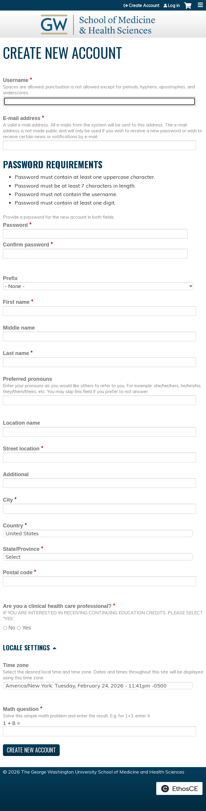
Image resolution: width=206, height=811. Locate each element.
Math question (21, 709)
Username (15, 80)
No (11, 628)
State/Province (21, 549)
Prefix (10, 278)
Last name (16, 353)
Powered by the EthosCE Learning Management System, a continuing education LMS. (179, 788)
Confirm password (26, 245)
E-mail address (21, 118)
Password (15, 225)
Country (13, 526)
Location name (21, 423)
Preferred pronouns (27, 379)
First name (16, 302)
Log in (174, 6)
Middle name (19, 328)
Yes (26, 628)
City (8, 500)
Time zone (16, 665)
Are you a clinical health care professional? (57, 606)
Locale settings (26, 647)
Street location (21, 449)
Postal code (17, 572)
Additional (16, 474)
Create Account (144, 6)
